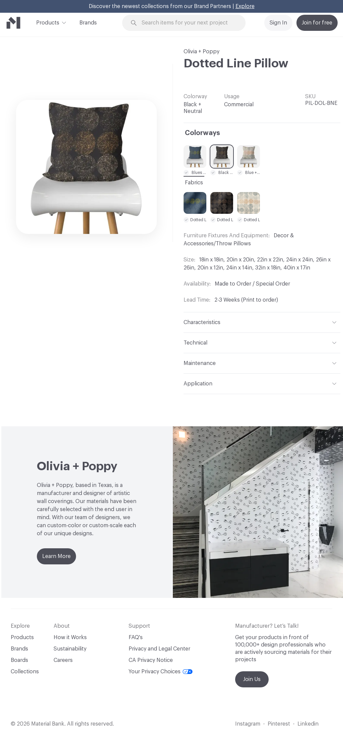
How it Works (70, 637)
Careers (63, 660)
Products (47, 22)
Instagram (247, 724)
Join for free (317, 22)
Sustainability (70, 649)
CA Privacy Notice (151, 660)
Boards (19, 660)
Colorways (202, 133)
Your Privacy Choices (161, 671)
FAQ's (136, 637)
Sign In (278, 22)
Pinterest (279, 724)
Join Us (252, 679)
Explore (245, 6)
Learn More (56, 556)
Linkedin (308, 724)
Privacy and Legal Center (159, 649)
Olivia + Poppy (201, 51)
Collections (25, 671)
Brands (88, 22)
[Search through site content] (188, 23)
